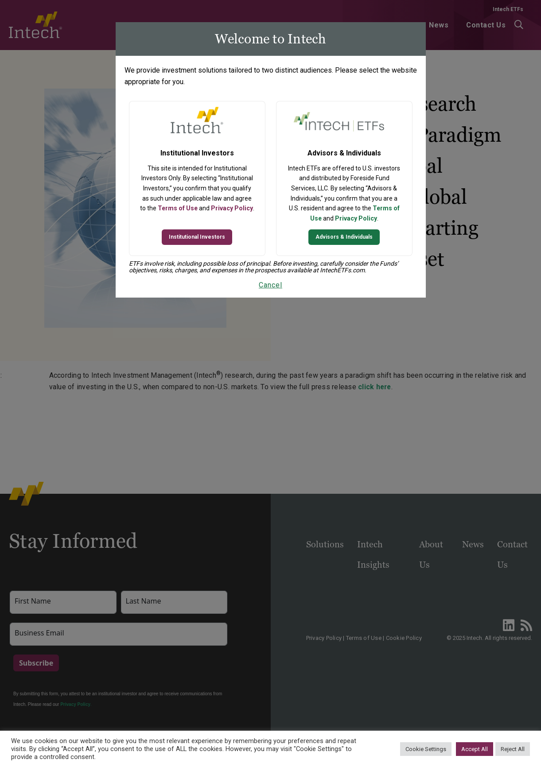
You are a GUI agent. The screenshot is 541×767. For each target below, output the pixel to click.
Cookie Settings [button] (425, 749)
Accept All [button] (474, 749)
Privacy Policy (232, 208)
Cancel (270, 285)
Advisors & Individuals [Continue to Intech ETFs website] (344, 237)
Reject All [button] (513, 749)
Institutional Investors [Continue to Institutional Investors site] (197, 237)
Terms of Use (178, 208)
